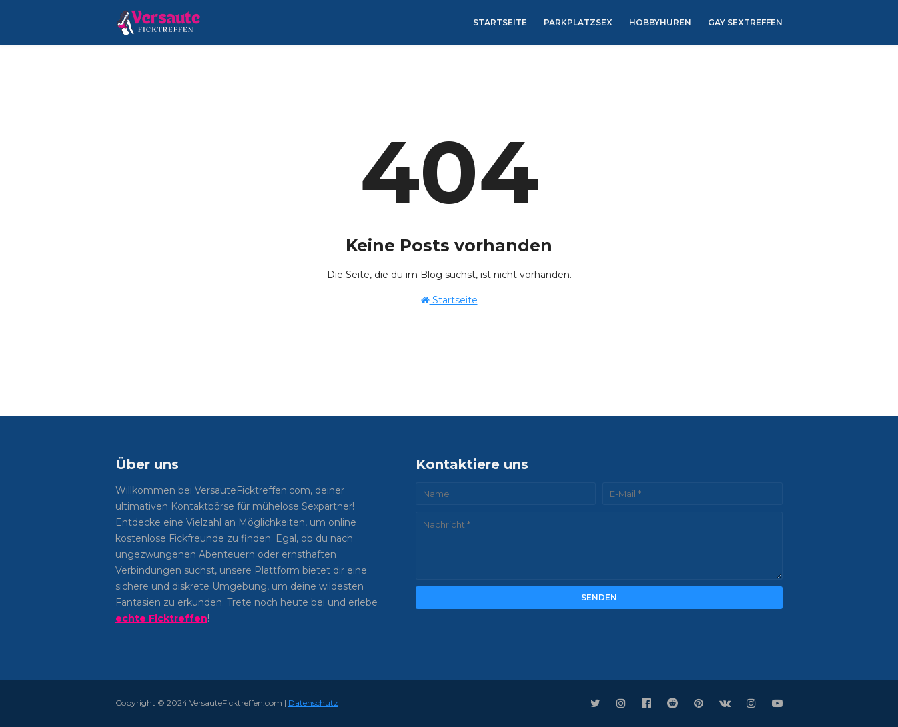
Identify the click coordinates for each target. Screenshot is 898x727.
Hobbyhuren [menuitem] (660, 22)
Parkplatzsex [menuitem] (578, 22)
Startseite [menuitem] (500, 22)
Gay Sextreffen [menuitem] (745, 22)
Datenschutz (313, 703)
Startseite (449, 300)
